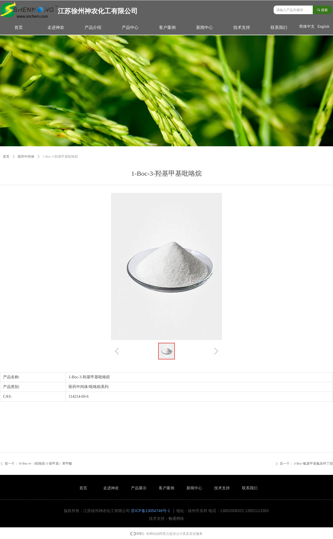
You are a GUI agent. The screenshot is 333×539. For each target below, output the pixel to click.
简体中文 (307, 26)
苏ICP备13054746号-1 (150, 510)
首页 (6, 156)
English (323, 26)
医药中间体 (26, 156)
